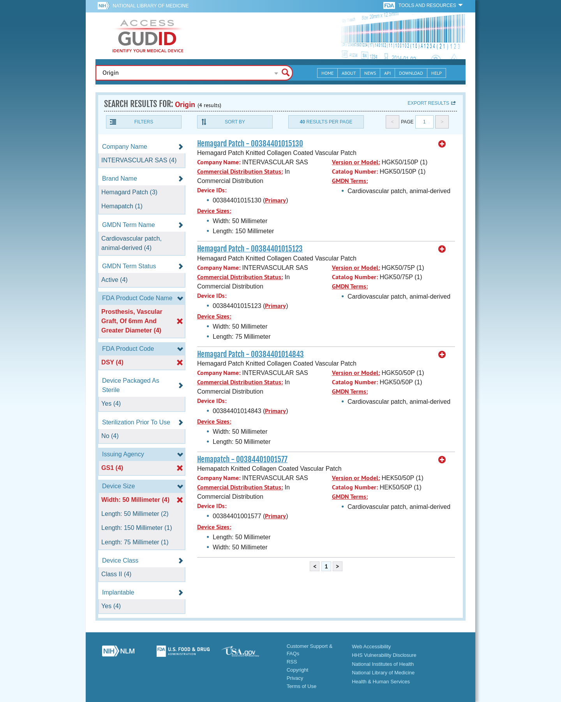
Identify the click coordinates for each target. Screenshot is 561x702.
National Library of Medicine (151, 6)
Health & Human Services (381, 681)
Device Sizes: (214, 211)
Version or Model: (356, 162)
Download (411, 73)
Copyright (298, 670)
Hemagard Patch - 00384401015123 (250, 248)
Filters (143, 122)
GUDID (148, 35)
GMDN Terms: (350, 181)
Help (436, 73)
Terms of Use (302, 686)
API (387, 73)
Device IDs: (211, 190)
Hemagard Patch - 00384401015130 (250, 143)
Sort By (235, 122)
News (370, 73)
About (349, 73)
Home (327, 73)
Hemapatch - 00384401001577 (242, 459)
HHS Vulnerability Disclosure (384, 655)
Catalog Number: (355, 171)
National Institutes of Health (383, 664)
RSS (292, 662)
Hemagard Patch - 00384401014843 (250, 354)
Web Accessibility (371, 646)
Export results (428, 103)
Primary (275, 200)
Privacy (295, 678)
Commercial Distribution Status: (240, 171)
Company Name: (218, 162)
